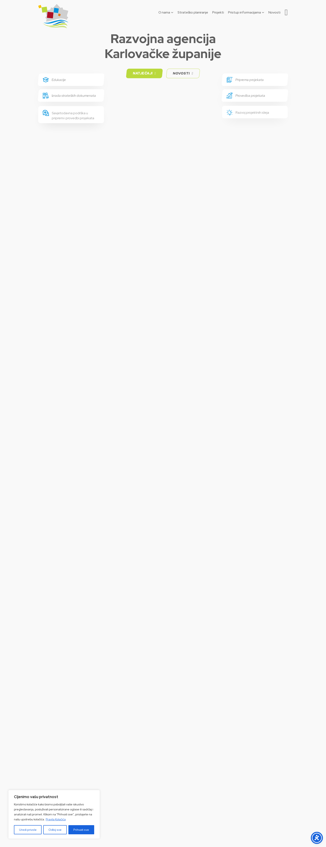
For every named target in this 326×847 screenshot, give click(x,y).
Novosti (274, 12)
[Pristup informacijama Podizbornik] (263, 12)
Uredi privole (28, 830)
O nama (164, 12)
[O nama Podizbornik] (172, 12)
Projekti (218, 12)
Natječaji (144, 73)
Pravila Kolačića (56, 819)
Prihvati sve (81, 830)
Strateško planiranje (193, 12)
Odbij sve (55, 830)
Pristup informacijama (244, 12)
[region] (54, 814)
